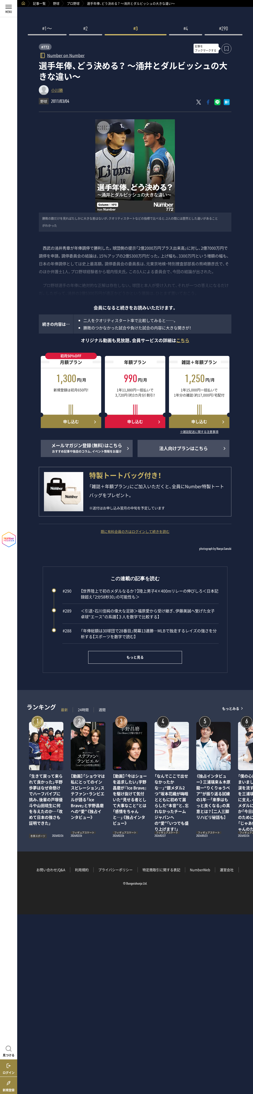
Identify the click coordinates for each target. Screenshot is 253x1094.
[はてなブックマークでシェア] (226, 102)
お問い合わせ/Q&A (50, 869)
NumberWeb (200, 869)
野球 (56, 3)
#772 (45, 46)
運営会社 (227, 869)
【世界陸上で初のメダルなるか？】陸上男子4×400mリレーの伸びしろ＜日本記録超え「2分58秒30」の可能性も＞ (140, 594)
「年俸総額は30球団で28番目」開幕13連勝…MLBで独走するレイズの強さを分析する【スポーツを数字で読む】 (140, 633)
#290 (223, 29)
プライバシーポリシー (115, 869)
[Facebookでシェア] (208, 102)
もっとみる (230, 708)
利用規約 (82, 869)
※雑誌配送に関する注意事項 (199, 432)
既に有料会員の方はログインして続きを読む (135, 531)
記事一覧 (39, 3)
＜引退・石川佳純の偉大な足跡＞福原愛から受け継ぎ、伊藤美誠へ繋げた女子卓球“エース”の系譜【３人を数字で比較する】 (139, 614)
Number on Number (65, 55)
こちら (182, 340)
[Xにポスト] (198, 102)
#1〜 (47, 29)
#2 (85, 29)
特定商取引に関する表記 (161, 869)
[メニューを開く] (8, 8)
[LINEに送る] (217, 102)
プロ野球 (73, 3)
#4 (185, 29)
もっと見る (135, 657)
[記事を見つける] (8, 1050)
